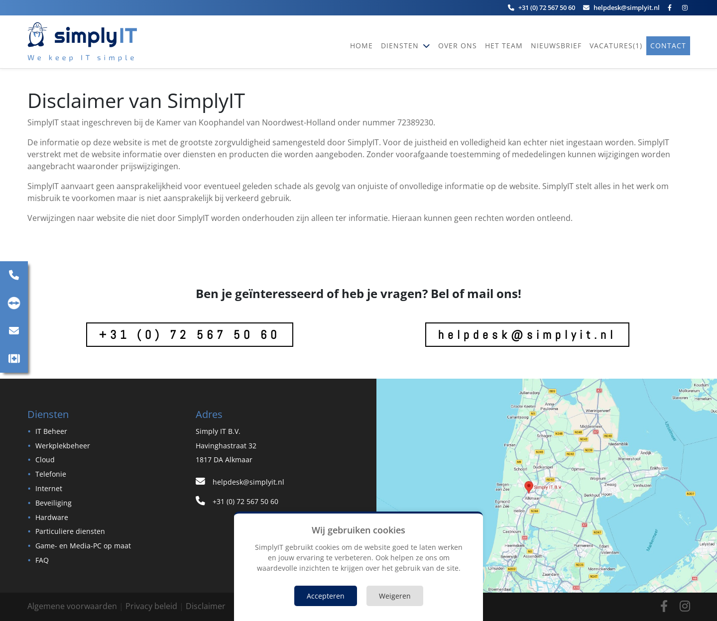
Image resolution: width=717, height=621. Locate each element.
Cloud (45, 459)
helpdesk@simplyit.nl (527, 334)
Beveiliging (53, 503)
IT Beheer (51, 431)
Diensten (401, 45)
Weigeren (395, 596)
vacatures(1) (616, 45)
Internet (48, 488)
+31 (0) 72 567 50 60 (189, 334)
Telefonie (50, 474)
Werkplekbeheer (62, 445)
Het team (504, 45)
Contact (668, 45)
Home (361, 45)
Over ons (457, 45)
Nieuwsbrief (556, 45)
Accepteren (326, 596)
